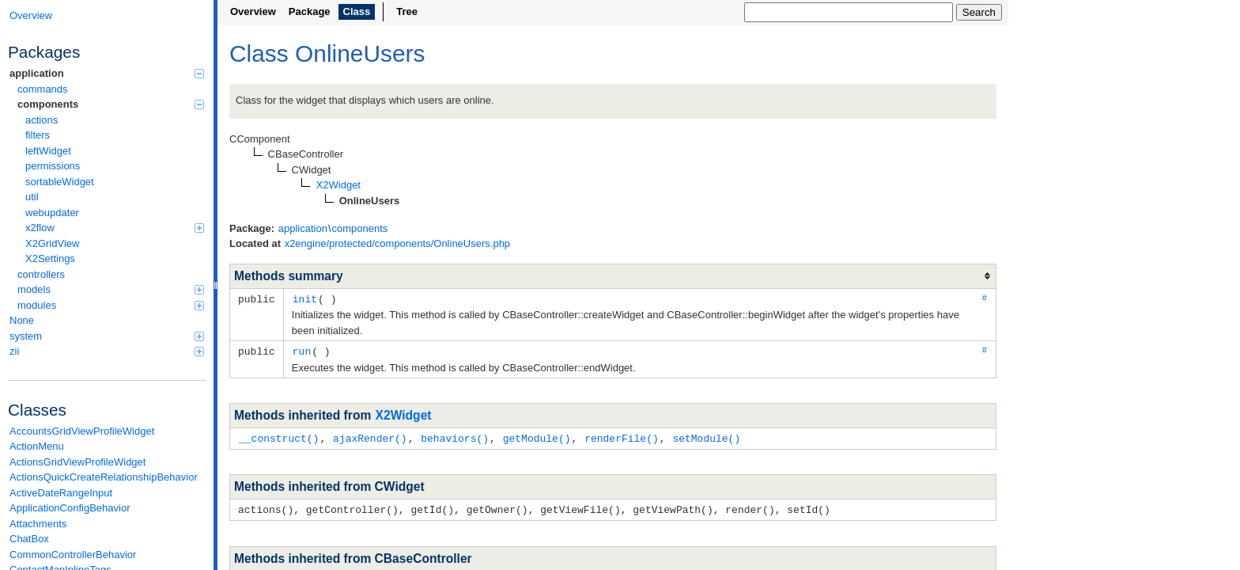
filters (37, 135)
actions (41, 120)
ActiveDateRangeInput (60, 493)
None (21, 320)
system (106, 336)
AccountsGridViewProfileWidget (81, 431)
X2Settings (50, 258)
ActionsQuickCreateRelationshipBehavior (103, 477)
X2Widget (404, 413)
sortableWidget (59, 182)
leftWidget (48, 151)
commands (42, 89)
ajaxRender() (370, 436)
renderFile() (621, 436)
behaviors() (455, 436)
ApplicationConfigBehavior (69, 508)
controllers (41, 274)
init (305, 298)
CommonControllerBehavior (72, 554)
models (110, 289)
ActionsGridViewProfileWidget (77, 462)
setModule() (706, 436)
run (302, 350)
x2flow (114, 228)
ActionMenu (36, 446)
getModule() (537, 436)
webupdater (52, 212)
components (110, 104)
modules (110, 305)
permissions (52, 166)
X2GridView (52, 243)
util (32, 197)
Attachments (37, 524)
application (106, 73)
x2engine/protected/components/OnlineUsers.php (397, 243)
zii (106, 351)
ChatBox (29, 539)
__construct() (279, 436)
